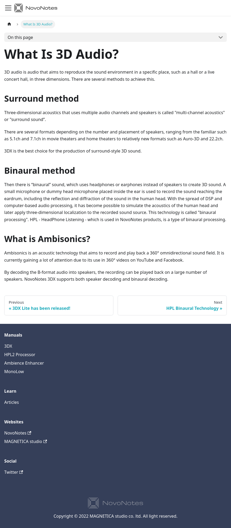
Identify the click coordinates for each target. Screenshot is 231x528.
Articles (11, 402)
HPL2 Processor (19, 354)
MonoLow (14, 371)
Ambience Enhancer (24, 363)
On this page (20, 37)
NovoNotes (17, 433)
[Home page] (9, 24)
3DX (8, 346)
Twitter (13, 472)
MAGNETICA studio (25, 441)
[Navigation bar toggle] (8, 8)
